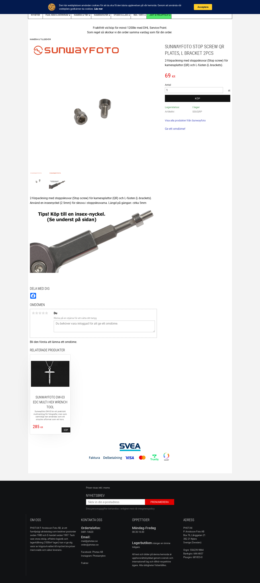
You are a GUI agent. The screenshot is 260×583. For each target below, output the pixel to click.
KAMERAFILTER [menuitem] (101, 14)
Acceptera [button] (203, 7)
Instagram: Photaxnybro (93, 555)
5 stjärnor (46, 313)
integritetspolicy (146, 508)
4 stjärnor (43, 313)
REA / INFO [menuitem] (139, 14)
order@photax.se (90, 544)
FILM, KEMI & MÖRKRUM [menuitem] (57, 14)
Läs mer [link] (98, 8)
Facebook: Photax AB (92, 552)
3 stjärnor (40, 313)
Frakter (84, 563)
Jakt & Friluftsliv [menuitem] (159, 14)
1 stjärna (33, 313)
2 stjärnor (36, 313)
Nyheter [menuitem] (35, 14)
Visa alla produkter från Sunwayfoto (185, 120)
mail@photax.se (89, 541)
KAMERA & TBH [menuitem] (81, 14)
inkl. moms (104, 487)
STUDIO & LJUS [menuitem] (121, 14)
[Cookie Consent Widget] (130, 7)
